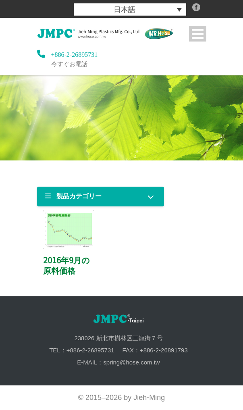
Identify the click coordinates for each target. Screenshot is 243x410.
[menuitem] (130, 9)
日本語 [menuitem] (124, 10)
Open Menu (197, 34)
